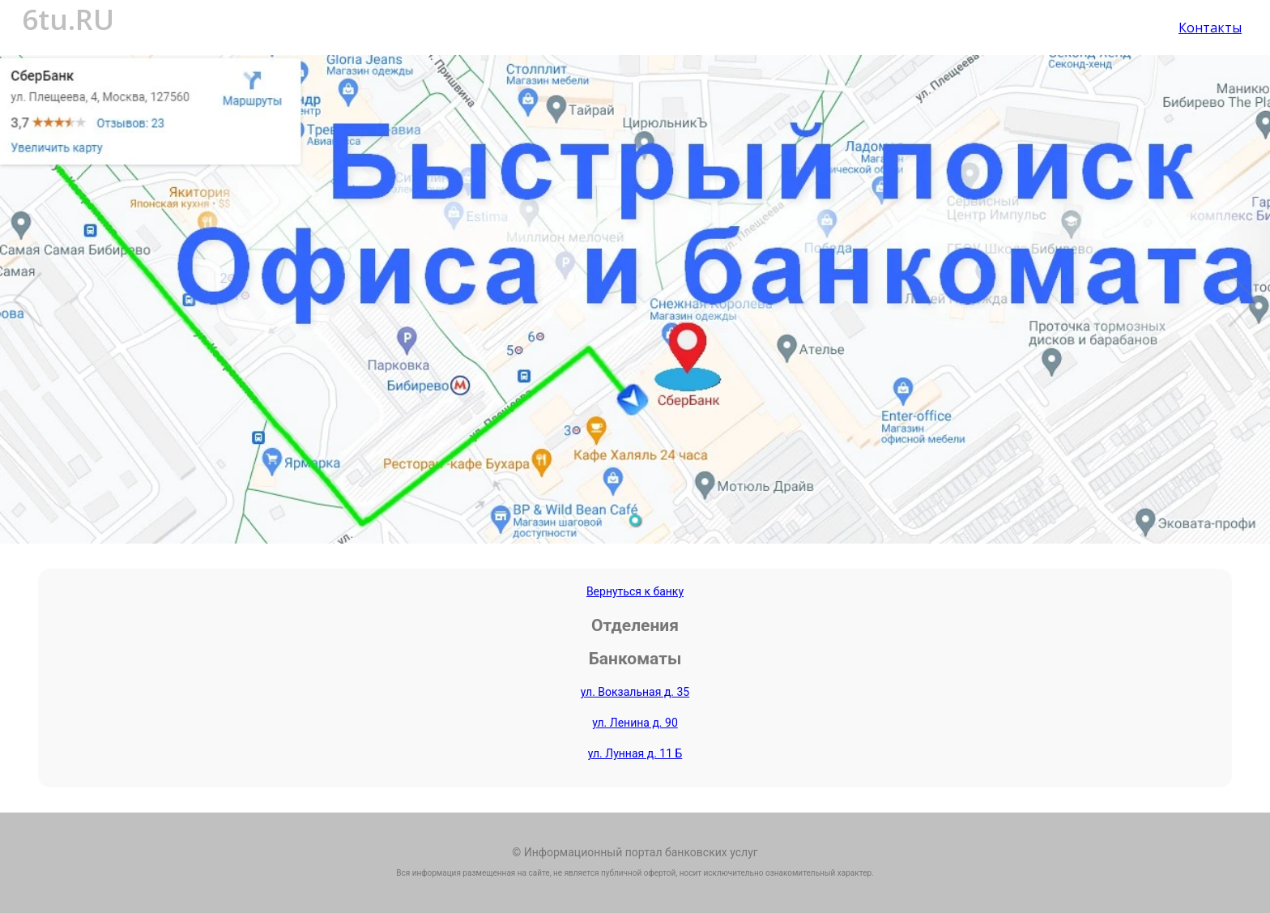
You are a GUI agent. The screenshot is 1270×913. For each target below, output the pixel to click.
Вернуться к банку (635, 591)
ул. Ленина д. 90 (635, 722)
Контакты (1210, 27)
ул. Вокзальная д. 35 (635, 691)
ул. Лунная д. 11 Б (635, 753)
